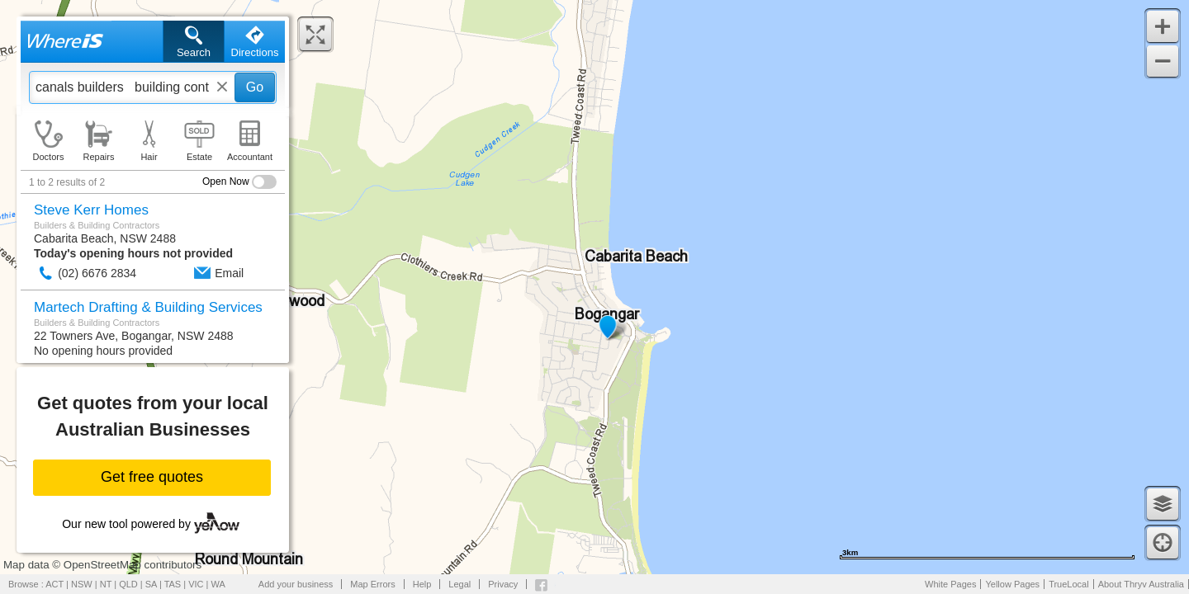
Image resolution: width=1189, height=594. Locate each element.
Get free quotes (152, 477)
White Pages (950, 584)
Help (422, 584)
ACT (54, 584)
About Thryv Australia (1141, 584)
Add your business (296, 584)
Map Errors (372, 584)
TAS (173, 584)
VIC (195, 584)
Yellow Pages (1012, 584)
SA (151, 584)
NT (105, 584)
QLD (128, 584)
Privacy (503, 584)
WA (218, 584)
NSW (81, 584)
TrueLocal (1069, 584)
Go (254, 87)
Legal (459, 584)
